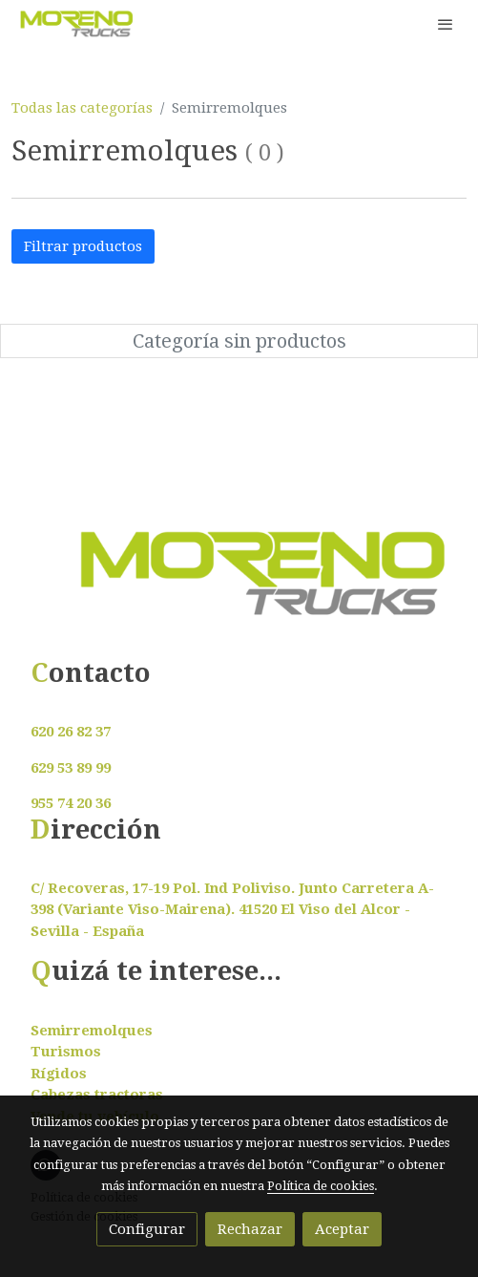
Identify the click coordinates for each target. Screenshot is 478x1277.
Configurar (147, 1229)
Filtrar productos (83, 246)
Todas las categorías (82, 108)
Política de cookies (320, 1186)
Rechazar (250, 1229)
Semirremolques (92, 1030)
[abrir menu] (445, 23)
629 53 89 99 (71, 768)
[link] (76, 24)
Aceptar (342, 1229)
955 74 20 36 (71, 803)
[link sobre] (239, 584)
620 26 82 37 (71, 731)
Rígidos (59, 1073)
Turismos (66, 1051)
